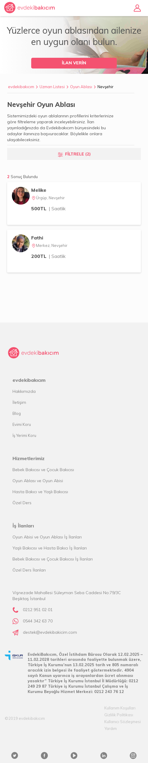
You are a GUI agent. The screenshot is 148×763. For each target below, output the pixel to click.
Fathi (37, 238)
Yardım (110, 728)
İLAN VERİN (74, 63)
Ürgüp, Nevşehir (48, 197)
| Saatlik (57, 208)
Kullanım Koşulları (120, 708)
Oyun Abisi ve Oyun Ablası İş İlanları (47, 537)
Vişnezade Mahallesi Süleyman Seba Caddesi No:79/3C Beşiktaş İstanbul (66, 595)
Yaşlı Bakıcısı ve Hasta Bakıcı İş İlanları (49, 548)
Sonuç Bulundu (24, 176)
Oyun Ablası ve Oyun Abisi (37, 480)
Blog (16, 413)
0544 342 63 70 (38, 621)
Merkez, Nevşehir (49, 245)
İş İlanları (23, 526)
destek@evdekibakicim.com (50, 632)
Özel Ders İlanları (29, 570)
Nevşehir (105, 86)
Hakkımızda (24, 391)
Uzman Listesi (52, 86)
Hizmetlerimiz (28, 458)
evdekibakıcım (21, 86)
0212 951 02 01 (38, 609)
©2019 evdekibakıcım (25, 718)
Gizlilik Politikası (118, 714)
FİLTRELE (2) (78, 154)
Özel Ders (22, 502)
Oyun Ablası (81, 86)
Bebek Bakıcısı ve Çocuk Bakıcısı (43, 469)
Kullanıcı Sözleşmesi (122, 721)
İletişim (19, 402)
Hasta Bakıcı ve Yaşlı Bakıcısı (40, 491)
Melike (38, 190)
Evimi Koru (21, 424)
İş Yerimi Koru (24, 435)
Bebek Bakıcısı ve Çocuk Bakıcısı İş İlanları (52, 559)
